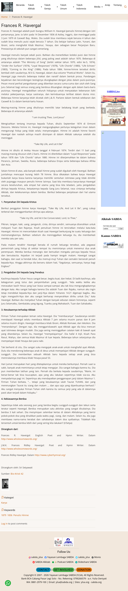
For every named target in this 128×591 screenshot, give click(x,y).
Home (4, 16)
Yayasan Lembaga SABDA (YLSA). (66, 575)
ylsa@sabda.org (64, 582)
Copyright (29, 575)
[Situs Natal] (113, 53)
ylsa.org (85, 582)
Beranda (20, 5)
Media (97, 6)
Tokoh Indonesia (81, 7)
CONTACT (43, 569)
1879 (3, 515)
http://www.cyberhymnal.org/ (50, 455)
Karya (4, 502)
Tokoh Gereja (47, 7)
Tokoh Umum (63, 7)
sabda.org (96, 582)
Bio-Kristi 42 (17, 473)
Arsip (107, 5)
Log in (4, 523)
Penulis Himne (21, 515)
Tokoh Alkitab (31, 7)
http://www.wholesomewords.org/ (19, 438)
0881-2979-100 (38, 582)
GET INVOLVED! (63, 569)
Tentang (117, 5)
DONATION (84, 569)
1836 (9, 515)
